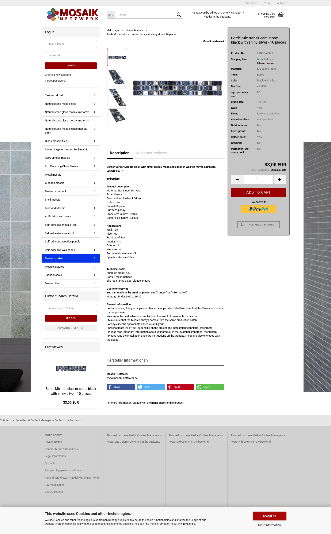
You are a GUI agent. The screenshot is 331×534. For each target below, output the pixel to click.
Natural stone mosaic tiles (60, 103)
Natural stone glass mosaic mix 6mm (67, 120)
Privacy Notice (186, 523)
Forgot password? (55, 80)
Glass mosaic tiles (56, 141)
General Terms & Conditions (61, 449)
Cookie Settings (54, 491)
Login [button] (281, 3)
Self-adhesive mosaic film (60, 233)
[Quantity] (259, 179)
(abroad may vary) (267, 63)
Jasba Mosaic (53, 275)
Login (71, 65)
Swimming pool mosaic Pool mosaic (66, 149)
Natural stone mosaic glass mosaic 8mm (66, 130)
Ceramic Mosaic (54, 95)
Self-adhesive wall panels (60, 250)
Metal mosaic (53, 174)
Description (119, 153)
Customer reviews (151, 153)
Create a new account (58, 74)
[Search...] (111, 15)
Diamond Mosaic (55, 208)
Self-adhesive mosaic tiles (61, 224)
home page (158, 402)
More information (269, 525)
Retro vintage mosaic (57, 157)
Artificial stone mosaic (58, 216)
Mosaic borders (54, 258)
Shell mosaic (52, 199)
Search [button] (251, 3)
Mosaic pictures (54, 266)
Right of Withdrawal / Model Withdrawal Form (72, 477)
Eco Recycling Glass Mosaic (62, 166)
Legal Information (55, 456)
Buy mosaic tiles (54, 484)
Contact (49, 463)
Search (70, 318)
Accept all (269, 516)
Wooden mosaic (54, 182)
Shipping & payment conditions (63, 470)
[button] (266, 3)
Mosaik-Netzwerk (213, 41)
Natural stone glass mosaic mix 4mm (67, 112)
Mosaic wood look (56, 191)
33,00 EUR (71, 402)
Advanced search (70, 327)
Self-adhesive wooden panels (62, 241)
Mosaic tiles (52, 283)
